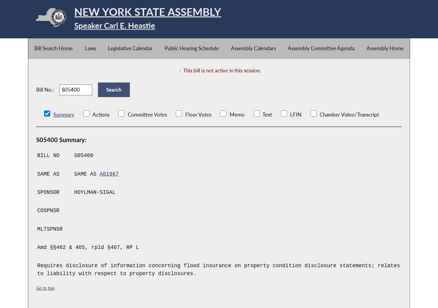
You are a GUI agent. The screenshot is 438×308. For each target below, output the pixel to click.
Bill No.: (45, 89)
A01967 (109, 174)
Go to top (45, 288)
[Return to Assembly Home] (124, 19)
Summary (63, 114)
